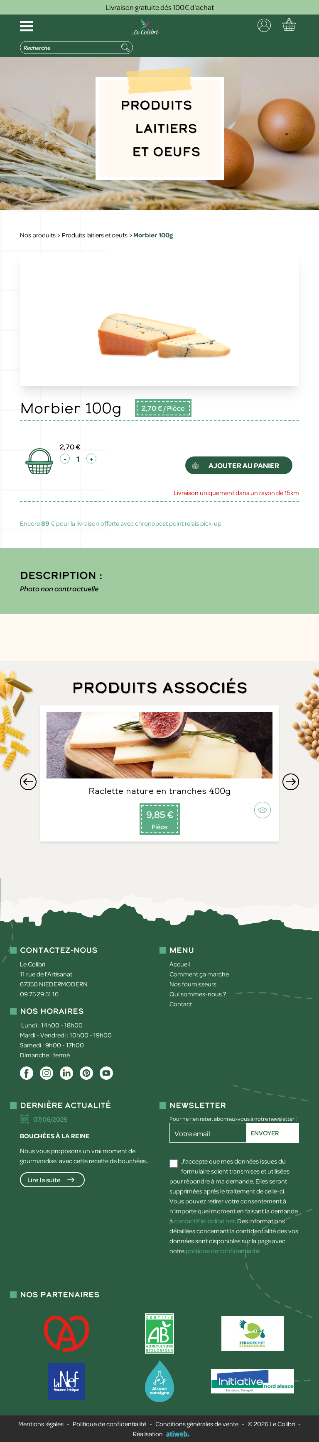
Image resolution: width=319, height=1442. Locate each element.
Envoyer (264, 1133)
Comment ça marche (199, 974)
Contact (180, 1004)
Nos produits (38, 235)
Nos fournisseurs (192, 984)
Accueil (179, 964)
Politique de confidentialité (109, 1424)
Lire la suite (44, 1180)
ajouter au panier (244, 465)
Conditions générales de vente (196, 1424)
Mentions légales (41, 1424)
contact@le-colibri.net (204, 1221)
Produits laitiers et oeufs (95, 235)
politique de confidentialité (222, 1251)
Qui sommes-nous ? (197, 994)
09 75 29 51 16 (39, 994)
